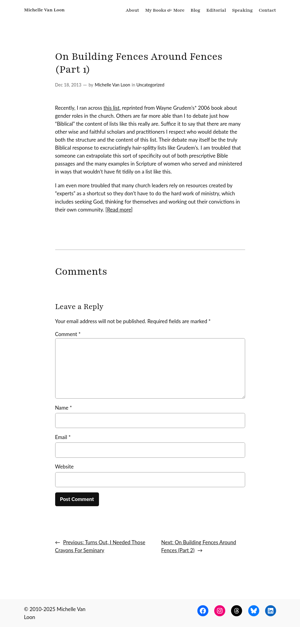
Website (64, 466)
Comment (68, 334)
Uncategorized (150, 84)
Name (63, 407)
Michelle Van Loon (44, 10)
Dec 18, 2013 (68, 84)
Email (63, 437)
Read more (119, 209)
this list (112, 108)
